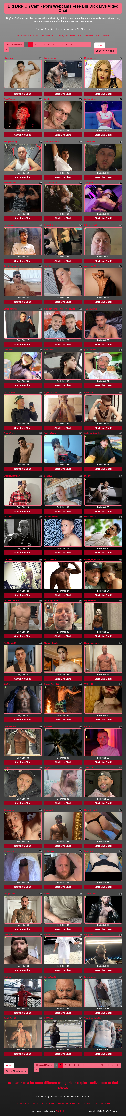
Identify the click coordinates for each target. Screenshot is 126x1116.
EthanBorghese (11, 309)
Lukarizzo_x (90, 392)
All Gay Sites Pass (66, 36)
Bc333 (47, 894)
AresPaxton (9, 99)
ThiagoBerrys (90, 309)
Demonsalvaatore (52, 142)
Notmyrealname (91, 643)
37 (88, 45)
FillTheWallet (10, 182)
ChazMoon (9, 810)
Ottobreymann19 (12, 476)
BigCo (7, 684)
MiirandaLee (90, 58)
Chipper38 (9, 767)
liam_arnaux (90, 977)
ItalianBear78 (50, 977)
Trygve (47, 767)
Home (99, 45)
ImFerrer (88, 476)
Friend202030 (90, 225)
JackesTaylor (50, 433)
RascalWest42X (51, 684)
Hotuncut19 (49, 935)
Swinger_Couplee (92, 433)
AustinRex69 (10, 1018)
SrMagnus (89, 182)
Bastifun (88, 726)
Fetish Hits (60, 1111)
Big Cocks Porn (85, 36)
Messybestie (10, 851)
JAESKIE (88, 767)
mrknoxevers (50, 559)
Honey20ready (91, 810)
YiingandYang (10, 142)
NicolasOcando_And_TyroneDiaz (59, 309)
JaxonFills (9, 935)
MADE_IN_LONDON (93, 559)
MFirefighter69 (51, 600)
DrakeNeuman (50, 182)
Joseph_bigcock (52, 517)
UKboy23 (88, 684)
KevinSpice (9, 225)
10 (72, 45)
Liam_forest (9, 58)
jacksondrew (90, 99)
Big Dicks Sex (47, 36)
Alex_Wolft (49, 350)
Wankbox (88, 851)
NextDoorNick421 (12, 600)
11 (77, 45)
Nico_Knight (10, 392)
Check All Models (14, 45)
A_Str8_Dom (90, 894)
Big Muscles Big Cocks (27, 36)
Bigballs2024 (90, 600)
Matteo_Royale (51, 643)
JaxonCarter (9, 433)
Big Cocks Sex (103, 36)
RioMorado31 (10, 643)
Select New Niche (106, 50)
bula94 (47, 99)
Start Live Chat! (22, 94)
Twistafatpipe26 (11, 266)
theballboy (49, 851)
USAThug (48, 1018)
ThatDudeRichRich (93, 1018)
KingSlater (89, 935)
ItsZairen (8, 517)
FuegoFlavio (10, 894)
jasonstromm (50, 58)
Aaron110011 (50, 726)
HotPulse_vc (90, 517)
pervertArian (90, 350)
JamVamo (8, 350)
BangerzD (48, 810)
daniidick (8, 559)
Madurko (8, 977)
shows (63, 1087)
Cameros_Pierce (92, 266)
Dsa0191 (48, 476)
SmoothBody (50, 225)
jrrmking (48, 266)
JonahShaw (89, 142)
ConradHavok (10, 726)
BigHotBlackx (50, 392)
